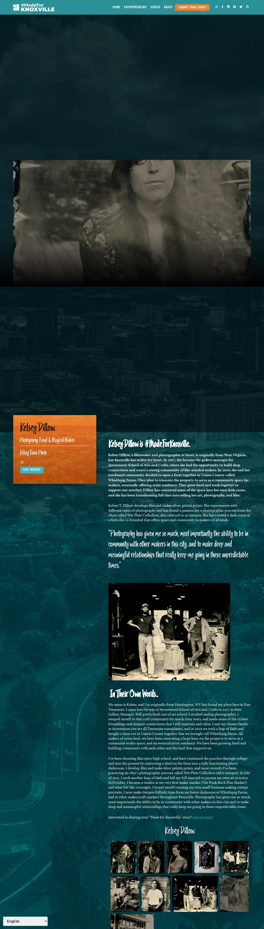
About (168, 7)
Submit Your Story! (192, 7)
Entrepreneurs (135, 7)
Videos (155, 7)
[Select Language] (25, 921)
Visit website (32, 470)
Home (116, 7)
